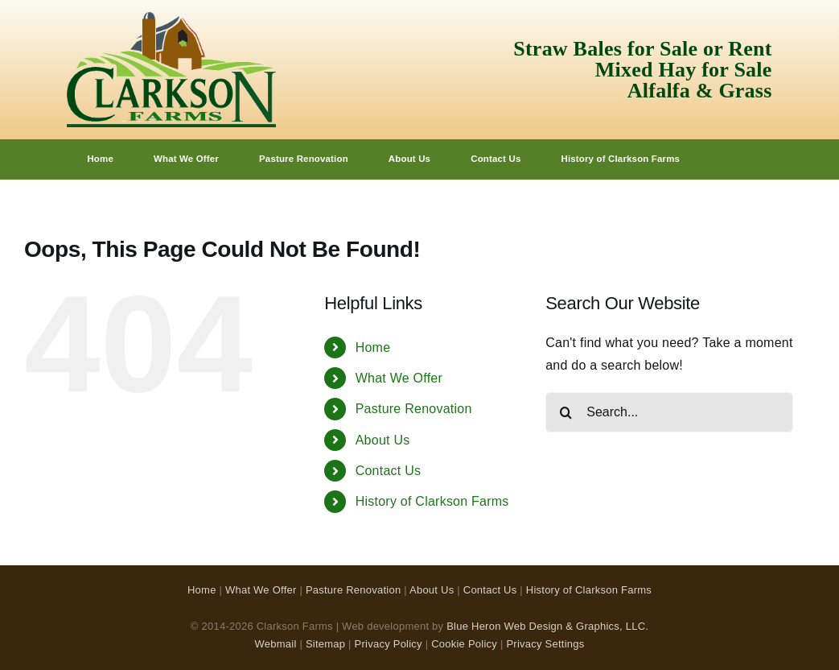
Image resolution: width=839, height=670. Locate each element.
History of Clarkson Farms (432, 501)
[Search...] (669, 412)
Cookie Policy (464, 644)
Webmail (276, 644)
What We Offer (399, 378)
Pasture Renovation (414, 409)
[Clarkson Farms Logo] (171, 18)
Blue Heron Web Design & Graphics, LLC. (547, 626)
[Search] (565, 412)
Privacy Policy (388, 644)
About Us (383, 440)
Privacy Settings (545, 644)
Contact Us (389, 471)
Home (373, 347)
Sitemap (325, 644)
